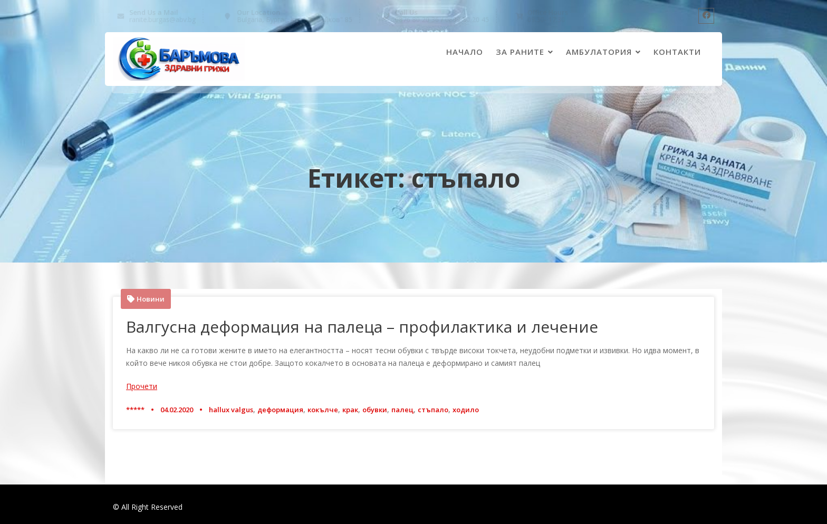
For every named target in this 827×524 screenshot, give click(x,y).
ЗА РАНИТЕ (520, 51)
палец (402, 409)
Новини (151, 299)
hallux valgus (231, 409)
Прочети (141, 386)
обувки (374, 409)
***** (135, 409)
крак (350, 409)
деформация (280, 409)
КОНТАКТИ (677, 51)
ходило (466, 409)
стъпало (433, 409)
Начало (464, 51)
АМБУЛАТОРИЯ (599, 51)
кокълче (322, 409)
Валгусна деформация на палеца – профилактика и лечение (362, 326)
